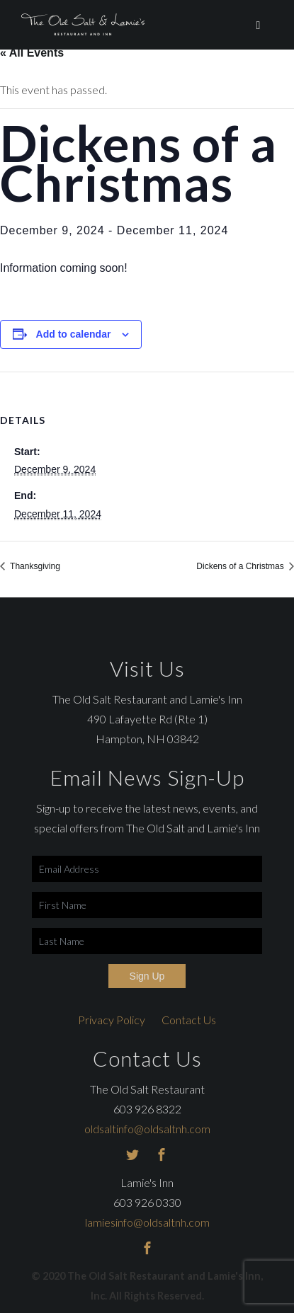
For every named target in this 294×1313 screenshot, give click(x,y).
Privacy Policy (111, 1019)
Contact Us (189, 1019)
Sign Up (147, 976)
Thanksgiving (34, 566)
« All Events (32, 53)
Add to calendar (73, 334)
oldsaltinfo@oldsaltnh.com (147, 1128)
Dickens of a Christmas (241, 566)
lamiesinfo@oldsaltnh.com (147, 1222)
